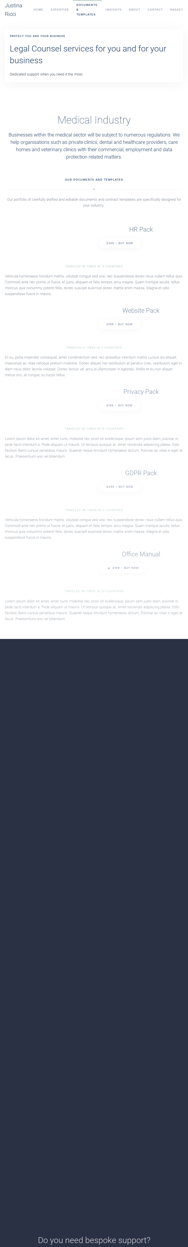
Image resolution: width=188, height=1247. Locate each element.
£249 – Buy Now (119, 243)
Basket (176, 9)
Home (38, 9)
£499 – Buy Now (119, 486)
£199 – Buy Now (119, 324)
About (134, 9)
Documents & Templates (86, 9)
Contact (155, 9)
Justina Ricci (13, 9)
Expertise (60, 9)
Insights (114, 9)
